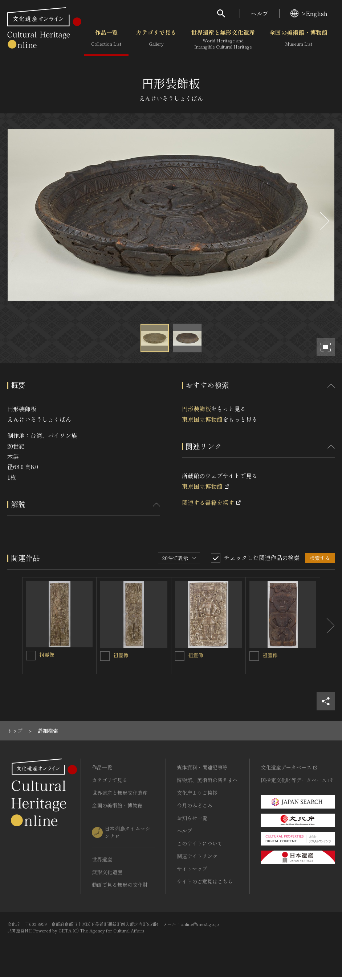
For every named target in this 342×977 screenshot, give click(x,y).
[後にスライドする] (324, 221)
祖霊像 (46, 654)
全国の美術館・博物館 (298, 39)
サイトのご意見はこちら (205, 881)
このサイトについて (200, 843)
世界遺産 (102, 859)
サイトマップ (192, 868)
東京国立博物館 (202, 419)
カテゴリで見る (156, 39)
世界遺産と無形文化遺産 (223, 39)
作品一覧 (106, 39)
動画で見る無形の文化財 (120, 884)
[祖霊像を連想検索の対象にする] (31, 655)
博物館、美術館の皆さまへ (207, 780)
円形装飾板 (196, 408)
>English (308, 13)
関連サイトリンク (197, 856)
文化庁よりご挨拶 (197, 792)
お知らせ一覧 (192, 818)
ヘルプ (259, 13)
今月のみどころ (194, 805)
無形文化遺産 (107, 872)
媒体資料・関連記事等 (202, 767)
